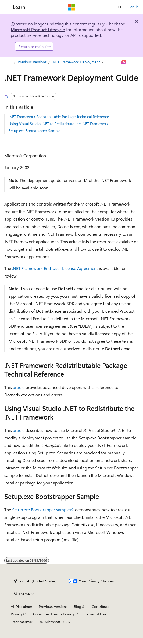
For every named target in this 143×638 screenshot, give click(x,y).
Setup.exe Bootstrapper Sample (34, 130)
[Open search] (120, 7)
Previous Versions (32, 61)
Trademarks (20, 621)
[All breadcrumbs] (9, 62)
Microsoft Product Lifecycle (38, 29)
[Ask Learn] (124, 62)
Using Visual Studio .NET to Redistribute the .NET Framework (58, 123)
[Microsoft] (71, 7)
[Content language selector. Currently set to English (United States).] (35, 581)
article (18, 387)
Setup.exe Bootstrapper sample (41, 509)
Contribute (100, 606)
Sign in (133, 6)
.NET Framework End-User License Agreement (55, 268)
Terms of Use (95, 614)
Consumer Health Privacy (54, 614)
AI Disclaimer (21, 606)
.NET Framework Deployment (76, 61)
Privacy (17, 614)
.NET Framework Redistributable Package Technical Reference (59, 116)
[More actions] (134, 62)
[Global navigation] (5, 7)
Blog (77, 606)
